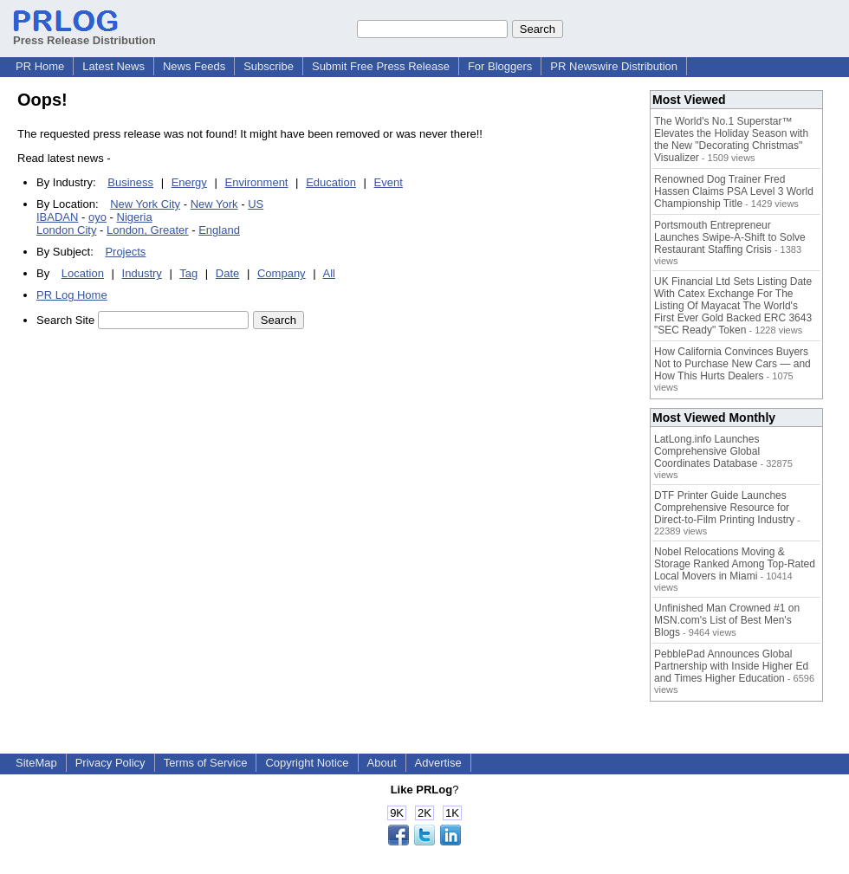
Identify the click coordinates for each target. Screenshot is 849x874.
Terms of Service (206, 762)
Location (83, 273)
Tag (188, 273)
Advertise (438, 762)
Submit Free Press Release (381, 66)
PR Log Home (71, 294)
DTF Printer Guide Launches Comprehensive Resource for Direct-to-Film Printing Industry (724, 507)
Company (281, 273)
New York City (145, 203)
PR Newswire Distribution (613, 66)
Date (227, 273)
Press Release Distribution (84, 34)
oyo (97, 216)
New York (214, 203)
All (329, 273)
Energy (189, 182)
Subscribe (268, 66)
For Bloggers (500, 66)
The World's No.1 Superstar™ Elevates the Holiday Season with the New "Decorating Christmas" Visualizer (731, 139)
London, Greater (148, 229)
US (255, 203)
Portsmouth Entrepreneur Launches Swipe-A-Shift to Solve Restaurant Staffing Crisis (730, 237)
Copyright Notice (306, 762)
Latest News (113, 66)
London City (66, 229)
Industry (142, 273)
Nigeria (134, 216)
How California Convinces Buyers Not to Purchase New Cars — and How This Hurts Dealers (732, 364)
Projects (125, 251)
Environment (256, 182)
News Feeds (194, 66)
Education (331, 182)
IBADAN (57, 216)
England (219, 229)
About (382, 762)
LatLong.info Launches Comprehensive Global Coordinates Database (707, 451)
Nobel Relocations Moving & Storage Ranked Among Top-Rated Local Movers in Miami (734, 564)
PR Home (40, 66)
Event (388, 182)
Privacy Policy (110, 762)
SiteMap (36, 762)
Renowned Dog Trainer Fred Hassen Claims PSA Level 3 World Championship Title (733, 191)
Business (130, 182)
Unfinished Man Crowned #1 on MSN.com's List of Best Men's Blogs (727, 620)
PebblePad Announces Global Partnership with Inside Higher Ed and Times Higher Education (731, 666)
